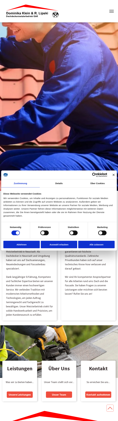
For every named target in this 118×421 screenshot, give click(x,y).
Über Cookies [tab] (97, 183)
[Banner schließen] (114, 175)
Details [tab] (59, 183)
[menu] (111, 11)
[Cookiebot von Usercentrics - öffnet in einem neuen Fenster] (94, 175)
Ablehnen (22, 244)
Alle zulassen (96, 244)
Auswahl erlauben (59, 244)
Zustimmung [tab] (20, 183)
